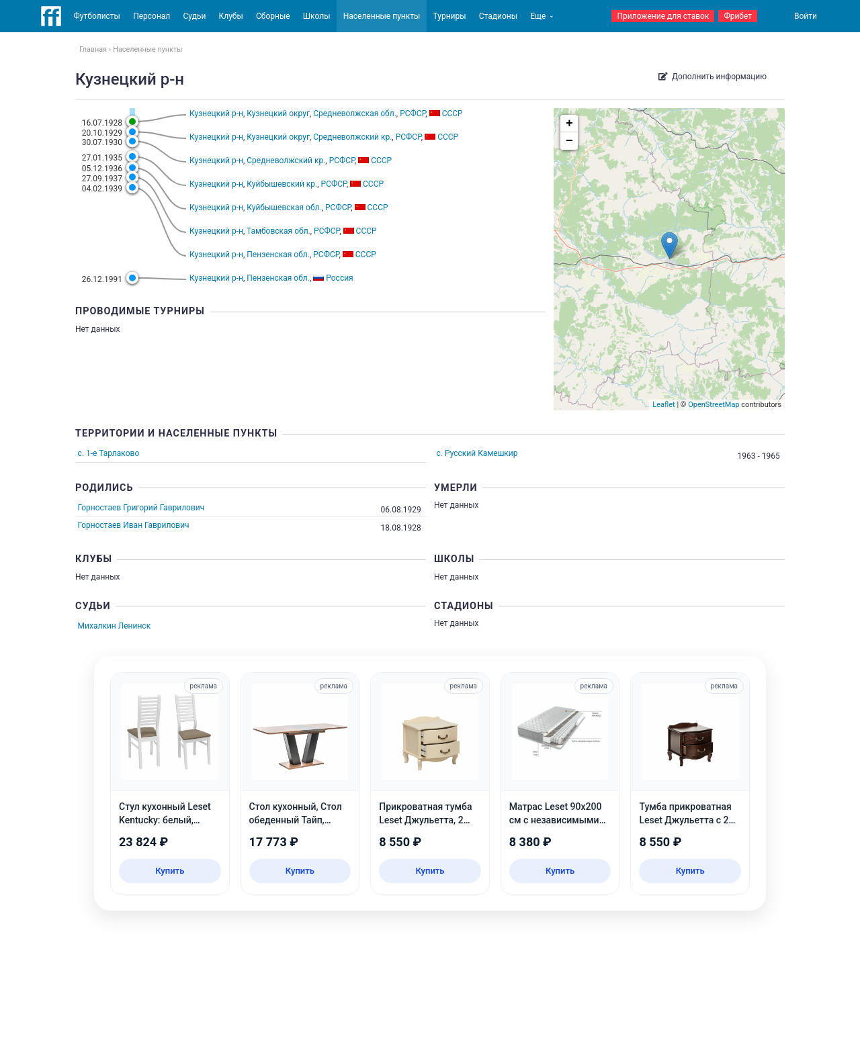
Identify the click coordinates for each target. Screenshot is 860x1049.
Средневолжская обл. (354, 113)
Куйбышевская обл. (284, 207)
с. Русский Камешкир (477, 453)
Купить (169, 871)
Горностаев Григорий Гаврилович (141, 507)
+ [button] (569, 124)
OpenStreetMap (713, 404)
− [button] (569, 141)
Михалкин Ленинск (114, 626)
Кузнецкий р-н (216, 113)
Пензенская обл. (278, 254)
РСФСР (412, 113)
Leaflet (663, 404)
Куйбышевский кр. (282, 184)
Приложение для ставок (663, 16)
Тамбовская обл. (278, 231)
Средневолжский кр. (352, 137)
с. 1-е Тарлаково (109, 453)
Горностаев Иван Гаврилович (133, 525)
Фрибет (738, 16)
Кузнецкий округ (278, 113)
